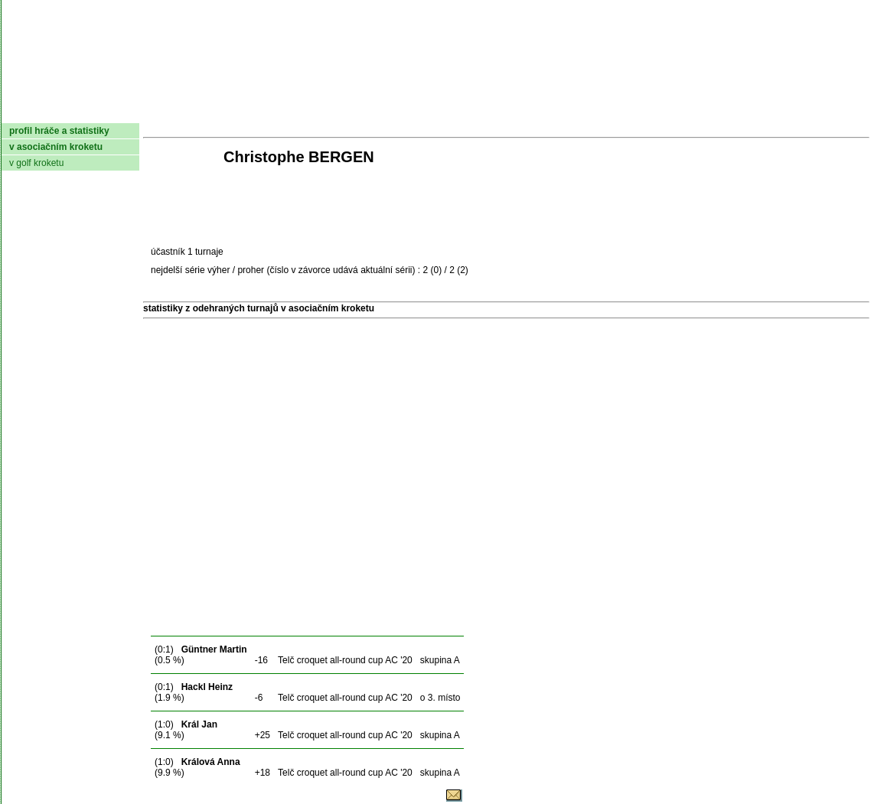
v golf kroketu (36, 163)
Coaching (711, 111)
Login (849, 111)
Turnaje (366, 111)
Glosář (637, 111)
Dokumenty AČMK (195, 111)
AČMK (83, 111)
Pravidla (517, 111)
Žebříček (440, 111)
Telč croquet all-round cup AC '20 (345, 660)
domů (26, 111)
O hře (580, 111)
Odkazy (789, 111)
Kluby (305, 111)
